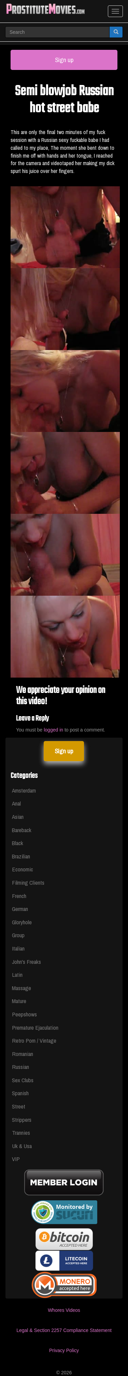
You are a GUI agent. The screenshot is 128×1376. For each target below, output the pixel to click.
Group (18, 935)
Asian (18, 817)
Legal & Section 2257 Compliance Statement (64, 1330)
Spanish (20, 1093)
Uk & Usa (22, 1146)
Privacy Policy (64, 1350)
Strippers (21, 1120)
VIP (16, 1159)
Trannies (21, 1132)
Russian (20, 1067)
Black (17, 843)
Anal (16, 803)
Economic (22, 869)
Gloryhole (22, 922)
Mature (19, 1001)
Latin (17, 975)
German (20, 909)
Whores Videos (64, 1310)
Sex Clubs (22, 1080)
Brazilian (21, 856)
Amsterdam (24, 790)
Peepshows (24, 1014)
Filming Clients (28, 882)
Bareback (21, 830)
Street (18, 1106)
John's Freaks (26, 962)
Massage (21, 988)
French (19, 896)
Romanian (22, 1054)
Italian (18, 948)
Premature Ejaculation (35, 1027)
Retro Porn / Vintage (34, 1040)
